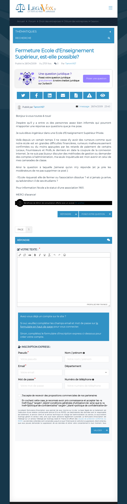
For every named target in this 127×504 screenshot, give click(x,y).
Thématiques (63, 31)
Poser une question (96, 78)
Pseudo (22, 352)
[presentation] (20, 255)
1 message (84, 106)
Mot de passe (26, 379)
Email (21, 366)
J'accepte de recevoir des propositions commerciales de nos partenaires (59, 395)
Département (73, 366)
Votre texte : (28, 249)
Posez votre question (97, 214)
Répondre (69, 214)
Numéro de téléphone (79, 379)
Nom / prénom (75, 352)
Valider (101, 430)
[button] (20, 255)
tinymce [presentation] (103, 304)
